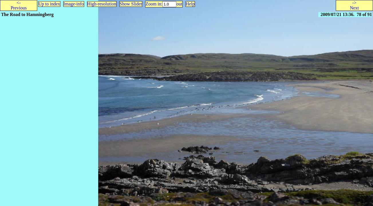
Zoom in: (153, 3)
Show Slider (131, 3)
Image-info (74, 3)
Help (190, 3)
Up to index (49, 3)
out (179, 3)
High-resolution (101, 3)
